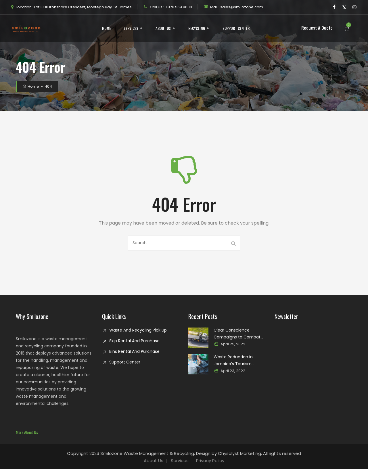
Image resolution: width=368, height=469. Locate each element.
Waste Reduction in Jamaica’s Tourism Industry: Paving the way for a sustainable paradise (240, 360)
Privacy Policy (210, 460)
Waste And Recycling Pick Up (138, 330)
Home (106, 28)
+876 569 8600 (178, 7)
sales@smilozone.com (241, 7)
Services (131, 28)
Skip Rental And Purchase (134, 341)
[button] (27, 432)
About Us (163, 28)
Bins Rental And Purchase (134, 351)
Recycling (196, 28)
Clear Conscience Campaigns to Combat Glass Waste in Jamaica (238, 333)
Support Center (236, 28)
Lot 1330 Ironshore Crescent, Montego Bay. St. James (82, 7)
